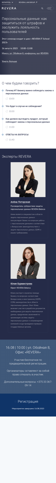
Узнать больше (9, 61)
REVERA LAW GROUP (28, 2)
